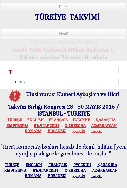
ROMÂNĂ (33, 130)
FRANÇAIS (58, 119)
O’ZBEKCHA (75, 125)
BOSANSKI (57, 130)
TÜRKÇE (14, 119)
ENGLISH (35, 119)
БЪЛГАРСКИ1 (46, 125)
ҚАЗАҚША (106, 119)
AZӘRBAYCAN (104, 125)
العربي (96, 130)
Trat (23, 82)
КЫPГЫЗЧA (17, 125)
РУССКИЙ (81, 119)
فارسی (79, 130)
